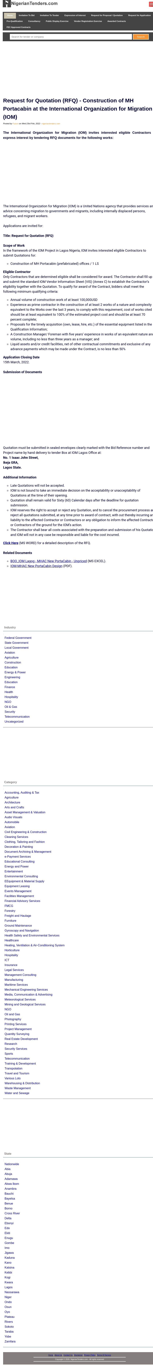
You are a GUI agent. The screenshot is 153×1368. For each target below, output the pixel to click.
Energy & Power (15, 672)
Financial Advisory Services (22, 901)
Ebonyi (9, 1223)
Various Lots (13, 1078)
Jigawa (9, 1252)
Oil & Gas (11, 706)
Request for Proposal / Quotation (107, 15)
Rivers (9, 1321)
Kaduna (10, 1257)
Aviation (10, 652)
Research (11, 1043)
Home (9, 15)
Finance (10, 687)
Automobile (12, 822)
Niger (8, 1297)
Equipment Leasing (17, 886)
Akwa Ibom (12, 1183)
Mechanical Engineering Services (26, 989)
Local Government (17, 647)
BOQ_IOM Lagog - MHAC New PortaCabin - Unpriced (48, 561)
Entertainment (14, 871)
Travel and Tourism (17, 1073)
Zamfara (10, 1341)
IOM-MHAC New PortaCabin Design (36, 566)
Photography (13, 1019)
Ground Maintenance (18, 925)
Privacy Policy (90, 1355)
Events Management (18, 891)
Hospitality (11, 697)
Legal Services (14, 969)
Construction (13, 662)
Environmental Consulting (21, 876)
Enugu (9, 1238)
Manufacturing (14, 979)
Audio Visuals (13, 817)
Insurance (11, 965)
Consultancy (34, 21)
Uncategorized (14, 721)
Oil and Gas (12, 1014)
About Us (58, 1355)
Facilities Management (19, 896)
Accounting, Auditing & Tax (22, 792)
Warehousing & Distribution (22, 1083)
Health (9, 692)
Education (11, 667)
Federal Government (18, 637)
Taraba (9, 1331)
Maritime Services (16, 984)
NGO (8, 701)
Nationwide (12, 1164)
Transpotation (13, 1068)
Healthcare (12, 940)
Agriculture (11, 657)
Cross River (12, 1213)
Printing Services (16, 1024)
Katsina (9, 1267)
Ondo (8, 1302)
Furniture (10, 920)
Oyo (7, 1311)
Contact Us (68, 1355)
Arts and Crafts (14, 807)
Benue (9, 1203)
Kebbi (8, 1272)
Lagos (9, 1287)
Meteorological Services (20, 999)
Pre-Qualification (14, 21)
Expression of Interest (75, 15)
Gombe (9, 1242)
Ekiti (7, 1233)
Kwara (9, 1282)
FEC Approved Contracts (18, 27)
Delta (8, 1218)
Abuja (8, 1173)
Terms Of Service (104, 1355)
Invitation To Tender (49, 15)
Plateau (9, 1316)
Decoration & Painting (19, 846)
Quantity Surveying (17, 1034)
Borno (8, 1208)
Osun (8, 1307)
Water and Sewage (17, 1093)
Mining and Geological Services (25, 1004)
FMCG (9, 905)
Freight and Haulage (18, 915)
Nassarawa (12, 1292)
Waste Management (18, 1088)
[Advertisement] (79, 68)
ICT (7, 960)
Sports (9, 1053)
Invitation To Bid (27, 15)
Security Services (16, 1048)
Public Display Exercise (57, 21)
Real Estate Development (21, 1038)
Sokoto (9, 1326)
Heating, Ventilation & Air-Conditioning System (35, 945)
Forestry (10, 910)
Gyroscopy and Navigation (22, 930)
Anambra (10, 1188)
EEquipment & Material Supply (24, 881)
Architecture (12, 802)
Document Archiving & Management (28, 851)
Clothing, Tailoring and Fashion (25, 841)
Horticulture (12, 950)
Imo (7, 1247)
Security (10, 711)
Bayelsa (10, 1198)
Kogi (7, 1277)
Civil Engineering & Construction (25, 832)
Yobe (8, 1336)
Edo (7, 1228)
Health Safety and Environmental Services (32, 935)
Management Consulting (20, 974)
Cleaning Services (16, 836)
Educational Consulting (20, 861)
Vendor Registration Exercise (88, 21)
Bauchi (9, 1193)
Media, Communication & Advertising (28, 994)
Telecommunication (17, 716)
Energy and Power (17, 866)
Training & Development (20, 1063)
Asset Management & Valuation (25, 812)
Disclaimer (78, 1355)
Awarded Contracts (116, 21)
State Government (16, 642)
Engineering (12, 677)
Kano (8, 1262)
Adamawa (11, 1178)
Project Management (18, 1029)
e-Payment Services (18, 856)
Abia (7, 1169)
